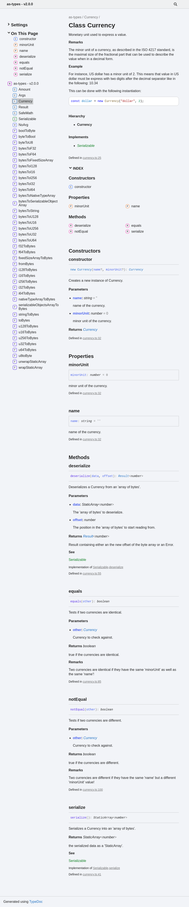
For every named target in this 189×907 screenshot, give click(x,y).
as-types (75, 17)
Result (123, 476)
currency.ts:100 (93, 789)
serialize (114, 868)
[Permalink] (96, 259)
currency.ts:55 (92, 573)
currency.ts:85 (92, 681)
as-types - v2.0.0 (20, 4)
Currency (91, 17)
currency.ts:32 (92, 338)
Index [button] (76, 168)
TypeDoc (35, 901)
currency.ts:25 (92, 157)
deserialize (116, 567)
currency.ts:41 (92, 874)
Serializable (86, 145)
